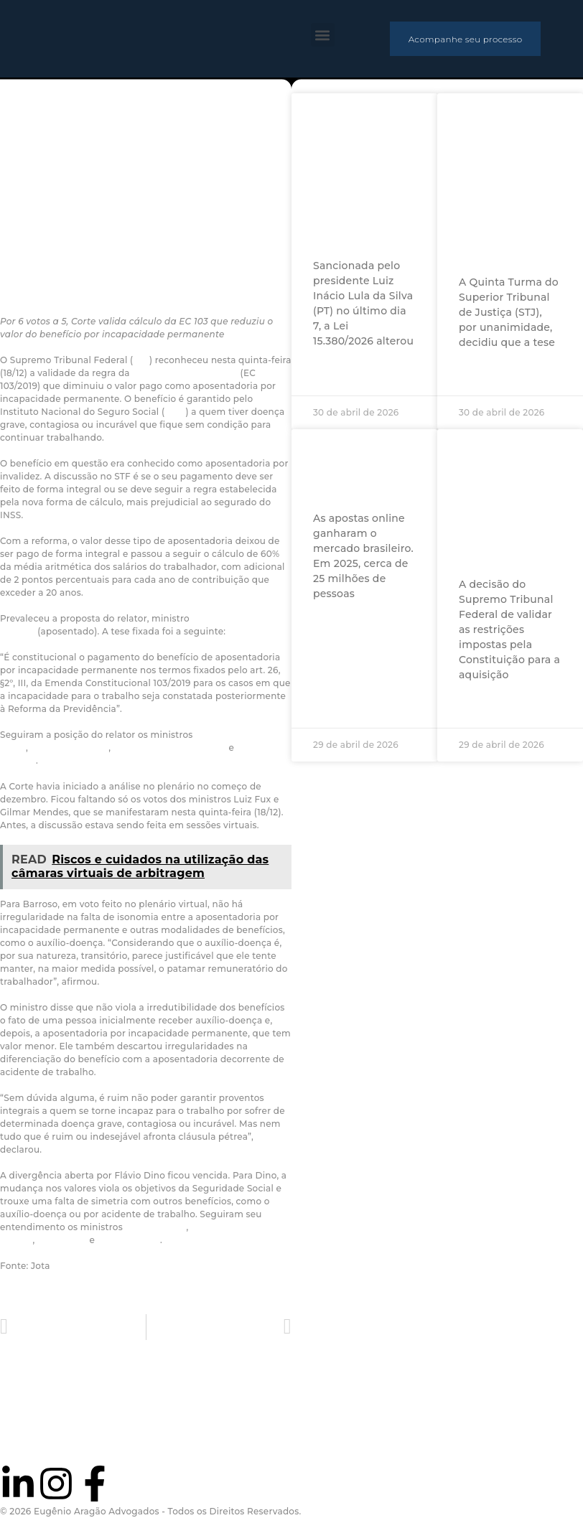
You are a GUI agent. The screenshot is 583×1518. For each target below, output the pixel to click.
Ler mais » (339, 372)
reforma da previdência (185, 372)
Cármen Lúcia (129, 1239)
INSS (174, 411)
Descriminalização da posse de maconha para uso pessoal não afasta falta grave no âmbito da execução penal (520, 182)
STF (141, 360)
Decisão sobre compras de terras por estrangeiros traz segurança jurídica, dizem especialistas (509, 502)
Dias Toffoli (62, 1239)
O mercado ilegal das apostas (350, 468)
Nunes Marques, (150, 747)
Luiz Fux (207, 747)
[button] (323, 35)
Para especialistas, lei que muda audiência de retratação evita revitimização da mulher (358, 174)
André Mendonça (69, 747)
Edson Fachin (155, 1227)
